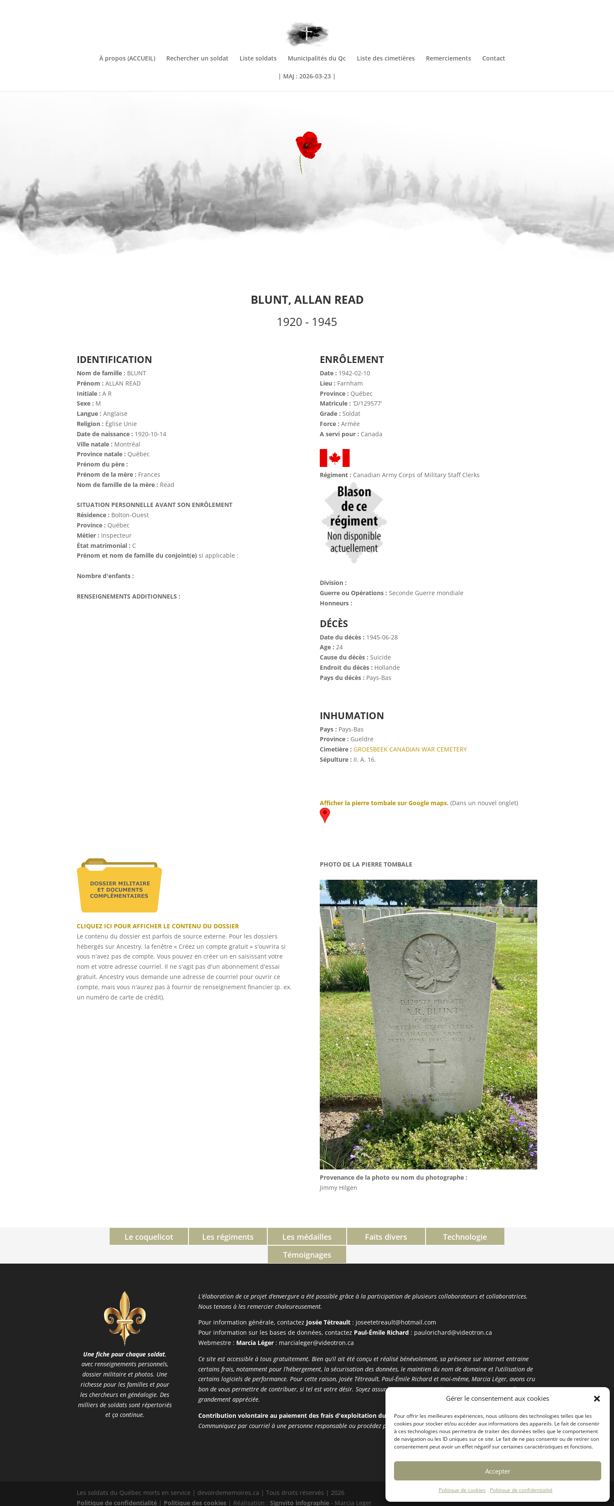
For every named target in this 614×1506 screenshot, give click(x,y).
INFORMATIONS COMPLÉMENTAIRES (492, 7)
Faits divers (345, 1237)
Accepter (497, 1471)
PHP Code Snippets (274, 1500)
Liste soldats (258, 58)
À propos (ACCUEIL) (127, 58)
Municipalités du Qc (317, 58)
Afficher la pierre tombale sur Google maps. (384, 803)
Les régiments (192, 1237)
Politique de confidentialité (521, 1490)
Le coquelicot (116, 1237)
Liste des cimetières (386, 58)
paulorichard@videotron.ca (453, 1314)
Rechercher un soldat (197, 58)
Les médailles (268, 1237)
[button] (597, 1398)
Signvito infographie (299, 1484)
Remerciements (448, 58)
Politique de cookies (462, 1490)
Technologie (421, 1237)
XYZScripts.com (344, 1500)
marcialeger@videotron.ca (316, 1324)
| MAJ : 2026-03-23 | (307, 76)
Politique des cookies (195, 1484)
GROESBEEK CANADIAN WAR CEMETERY (410, 749)
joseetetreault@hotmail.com (396, 1304)
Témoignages (498, 1237)
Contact (493, 58)
